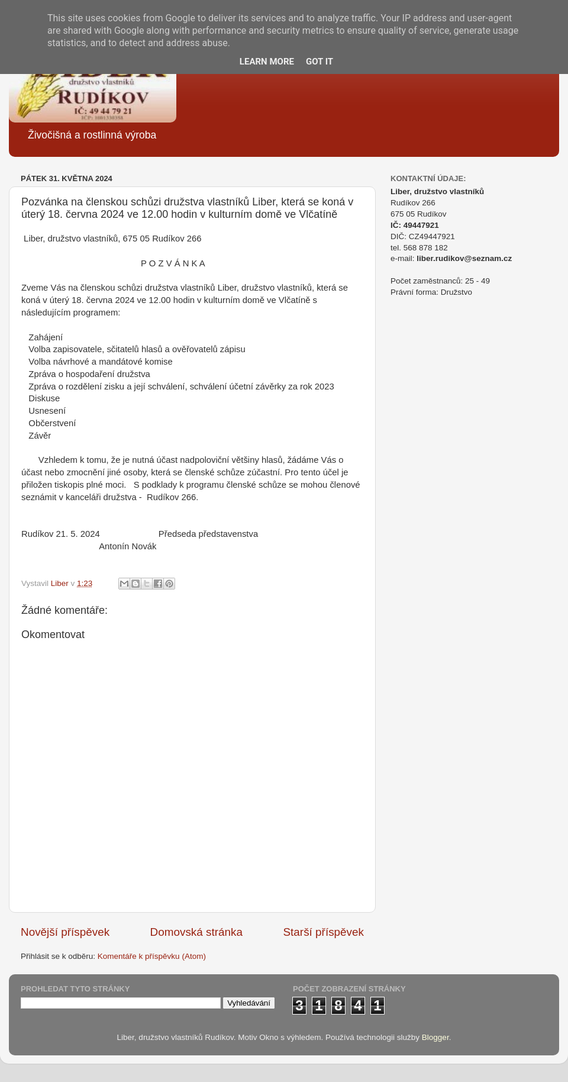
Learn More (267, 61)
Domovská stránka (196, 932)
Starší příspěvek (323, 932)
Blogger (435, 1037)
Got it (319, 61)
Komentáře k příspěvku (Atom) (152, 956)
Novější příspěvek (65, 932)
